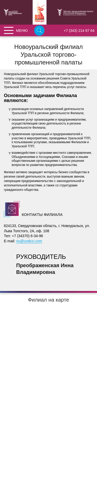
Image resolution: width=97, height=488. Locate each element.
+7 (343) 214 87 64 (79, 30)
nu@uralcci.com (29, 241)
